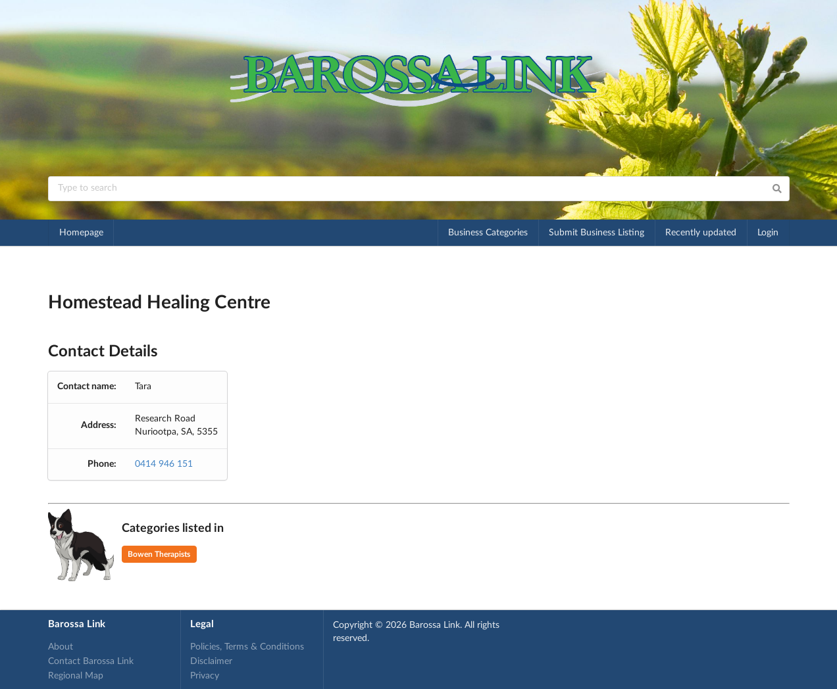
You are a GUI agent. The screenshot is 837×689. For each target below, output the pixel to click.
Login (767, 232)
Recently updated (700, 232)
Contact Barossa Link (91, 661)
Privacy (204, 675)
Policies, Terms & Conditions (247, 647)
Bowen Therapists (159, 554)
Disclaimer (211, 661)
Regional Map (75, 675)
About (60, 647)
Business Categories (488, 232)
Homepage (81, 232)
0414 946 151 (164, 464)
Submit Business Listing (596, 232)
